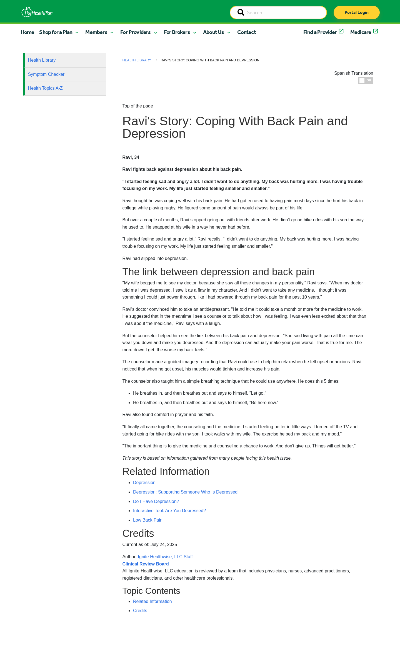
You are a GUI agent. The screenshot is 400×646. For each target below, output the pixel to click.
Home (27, 32)
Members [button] (96, 32)
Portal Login (357, 12)
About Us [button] (213, 32)
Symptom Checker (46, 74)
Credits (140, 610)
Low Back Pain (147, 520)
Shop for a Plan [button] (55, 32)
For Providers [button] (135, 32)
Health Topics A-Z (45, 88)
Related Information (152, 601)
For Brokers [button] (177, 32)
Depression (144, 482)
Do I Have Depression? (156, 501)
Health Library (42, 60)
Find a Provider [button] (320, 32)
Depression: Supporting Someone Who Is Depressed (185, 492)
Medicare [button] (360, 32)
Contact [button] (246, 32)
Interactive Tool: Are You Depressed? (169, 510)
